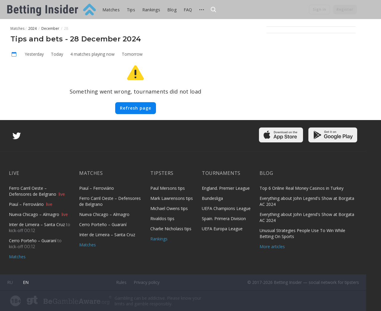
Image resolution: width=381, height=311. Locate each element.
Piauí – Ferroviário (27, 204)
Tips (131, 10)
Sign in (319, 9)
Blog (172, 10)
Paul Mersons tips (167, 188)
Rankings (151, 10)
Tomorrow (132, 54)
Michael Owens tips (169, 208)
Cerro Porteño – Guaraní (33, 240)
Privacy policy (147, 282)
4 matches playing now (92, 54)
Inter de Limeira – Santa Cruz (37, 224)
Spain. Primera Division (224, 218)
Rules (121, 282)
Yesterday (34, 54)
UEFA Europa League (222, 228)
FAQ (188, 10)
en (26, 282)
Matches (111, 10)
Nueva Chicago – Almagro (34, 214)
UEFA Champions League (226, 208)
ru (10, 282)
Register (345, 9)
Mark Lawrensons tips (171, 198)
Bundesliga (212, 198)
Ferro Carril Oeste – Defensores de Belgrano (33, 191)
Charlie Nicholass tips (170, 228)
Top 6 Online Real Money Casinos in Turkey (301, 188)
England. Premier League (226, 188)
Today (57, 54)
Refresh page (135, 108)
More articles (272, 246)
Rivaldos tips (162, 218)
